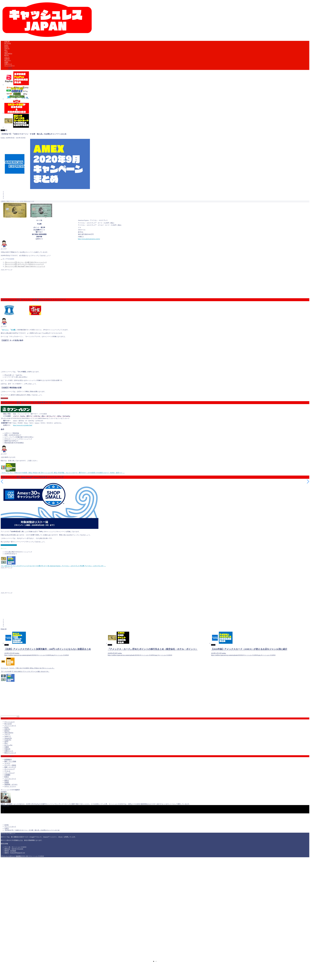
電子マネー (7, 60)
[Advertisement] (55, 283)
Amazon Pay (8, 738)
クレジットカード (9, 65)
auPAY (6, 52)
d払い (6, 50)
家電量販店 (8, 759)
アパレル (7, 771)
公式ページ (4, 398)
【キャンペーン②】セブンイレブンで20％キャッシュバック (24, 264)
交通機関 (7, 775)
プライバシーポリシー (8, 856)
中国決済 (6, 58)
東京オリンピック (10, 753)
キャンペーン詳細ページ (9, 545)
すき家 (13, 330)
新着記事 (6, 41)
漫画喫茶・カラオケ (11, 784)
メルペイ (6, 57)
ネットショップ (9, 769)
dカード (10, 69)
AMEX (10, 67)
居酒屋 (6, 782)
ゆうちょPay (8, 745)
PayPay (6, 45)
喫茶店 (6, 780)
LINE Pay (6, 48)
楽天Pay (6, 47)
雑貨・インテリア (10, 767)
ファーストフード (10, 778)
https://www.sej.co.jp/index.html (22, 425)
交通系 (6, 62)
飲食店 (6, 777)
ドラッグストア (9, 773)
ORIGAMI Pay (8, 53)
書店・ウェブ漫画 (10, 761)
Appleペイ (7, 736)
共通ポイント (8, 64)
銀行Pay (6, 55)
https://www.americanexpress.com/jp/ (89, 239)
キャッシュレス (9, 722)
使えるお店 (7, 43)
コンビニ (7, 763)
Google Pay (7, 740)
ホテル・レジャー (10, 786)
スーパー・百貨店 (10, 765)
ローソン (5, 330)
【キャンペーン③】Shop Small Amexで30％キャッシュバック (24, 266)
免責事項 (19, 856)
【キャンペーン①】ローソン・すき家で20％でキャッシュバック (25, 262)
